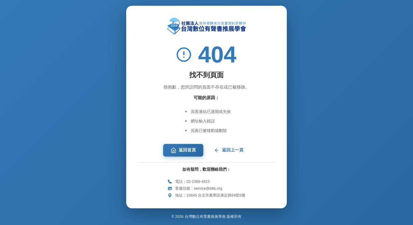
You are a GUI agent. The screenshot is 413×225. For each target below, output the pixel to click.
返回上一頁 (228, 150)
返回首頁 (183, 150)
